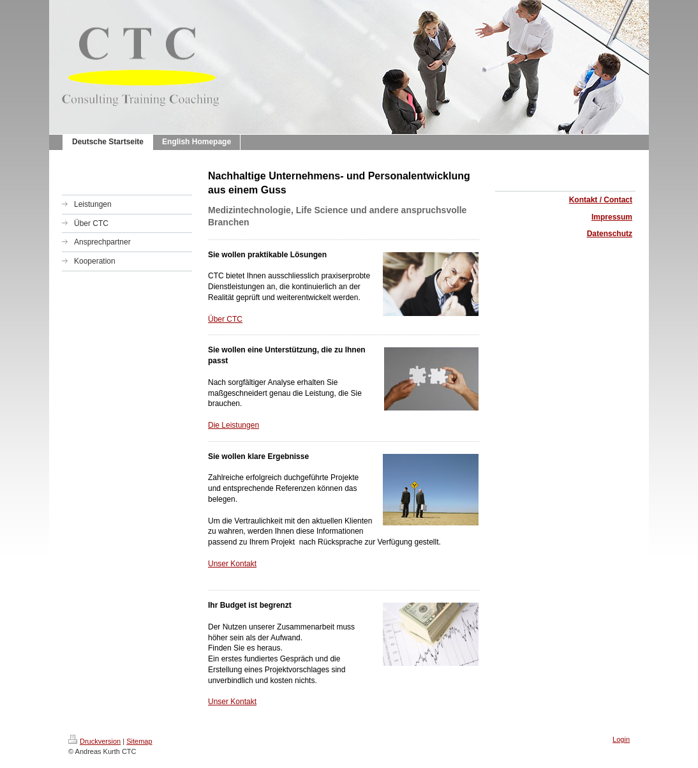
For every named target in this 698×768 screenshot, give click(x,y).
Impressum (611, 217)
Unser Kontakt (232, 563)
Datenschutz (609, 233)
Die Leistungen (233, 425)
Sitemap (139, 741)
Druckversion (94, 741)
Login (621, 739)
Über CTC (225, 319)
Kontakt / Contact (600, 199)
